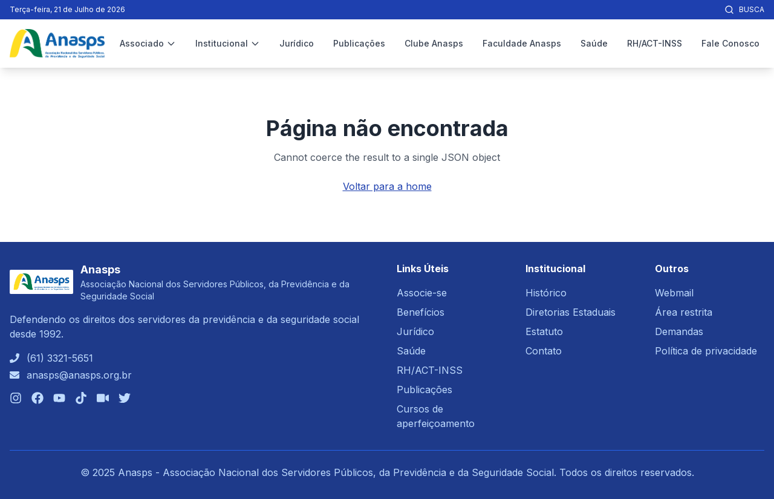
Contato (543, 351)
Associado (148, 43)
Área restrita (683, 312)
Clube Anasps (434, 43)
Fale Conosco (730, 43)
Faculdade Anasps (522, 43)
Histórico (546, 293)
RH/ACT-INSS (654, 43)
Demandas (679, 331)
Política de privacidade (706, 351)
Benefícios (420, 312)
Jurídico (296, 43)
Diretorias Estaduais (570, 312)
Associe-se (422, 293)
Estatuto (544, 331)
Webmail (674, 293)
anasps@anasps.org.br (79, 375)
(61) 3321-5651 (60, 358)
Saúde (594, 43)
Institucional (227, 43)
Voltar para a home (387, 186)
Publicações (359, 43)
